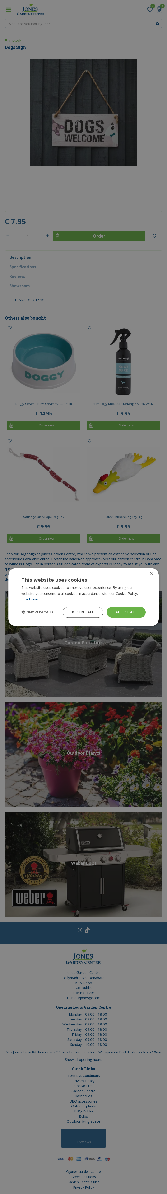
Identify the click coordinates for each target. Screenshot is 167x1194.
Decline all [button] (83, 612)
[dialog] (83, 597)
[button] (37, 612)
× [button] (151, 574)
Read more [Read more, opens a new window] (30, 599)
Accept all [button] (126, 612)
